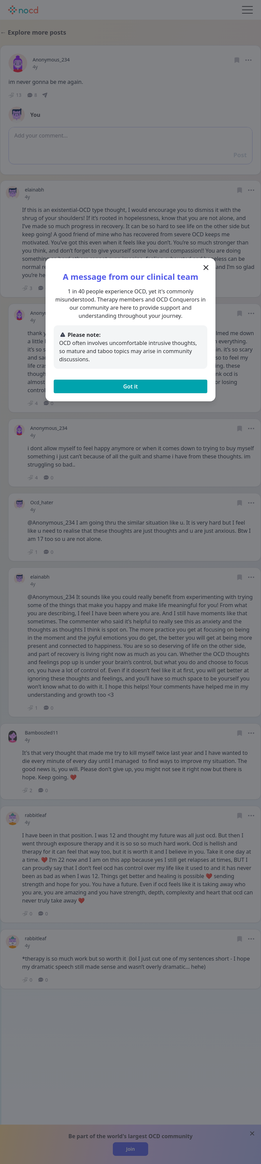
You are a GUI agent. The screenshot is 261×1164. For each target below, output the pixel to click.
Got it (130, 386)
